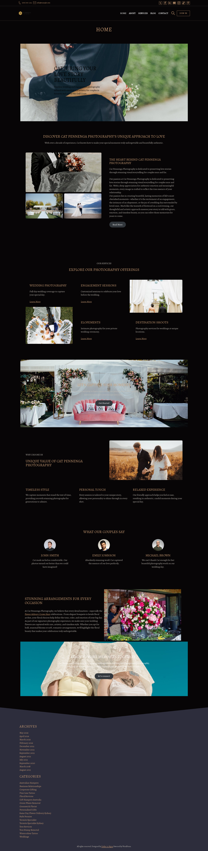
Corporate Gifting (28, 789)
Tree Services (26, 826)
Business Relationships (30, 786)
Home (123, 13)
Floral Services (26, 796)
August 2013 (25, 769)
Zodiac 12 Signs (107, 846)
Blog (153, 13)
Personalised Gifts (28, 809)
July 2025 (24, 759)
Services (143, 13)
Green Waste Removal (30, 803)
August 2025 (25, 756)
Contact (163, 13)
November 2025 (27, 749)
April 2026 (24, 736)
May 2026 (24, 732)
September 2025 (27, 753)
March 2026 (25, 739)
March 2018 (25, 766)
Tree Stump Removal (29, 829)
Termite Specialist (28, 819)
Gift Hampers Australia (30, 799)
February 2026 (26, 743)
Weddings (24, 836)
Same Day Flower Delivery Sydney (35, 813)
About (132, 13)
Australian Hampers (29, 782)
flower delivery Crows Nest (37, 614)
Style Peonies (26, 816)
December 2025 (27, 746)
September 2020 (27, 763)
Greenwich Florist (28, 806)
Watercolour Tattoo (29, 833)
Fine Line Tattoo (27, 793)
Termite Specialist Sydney (32, 823)
